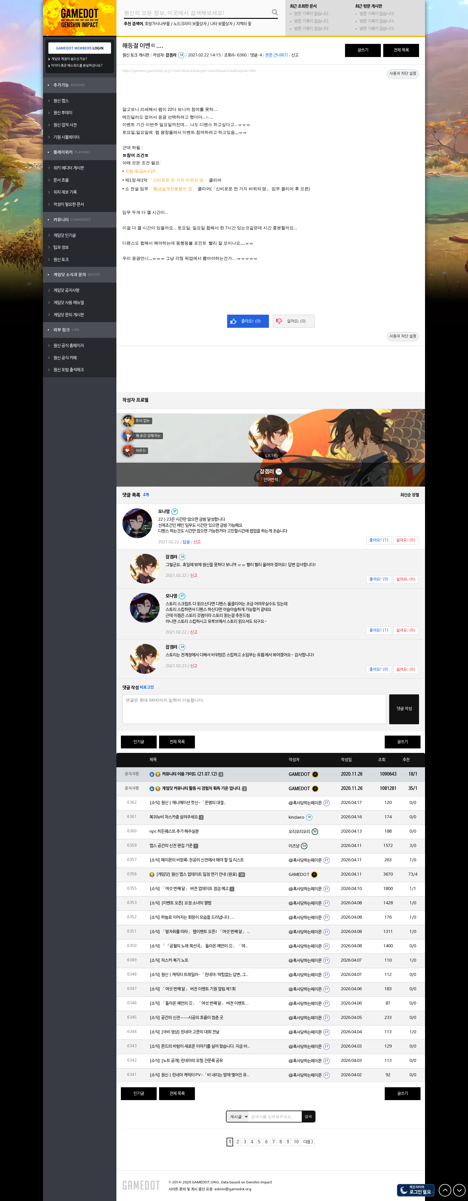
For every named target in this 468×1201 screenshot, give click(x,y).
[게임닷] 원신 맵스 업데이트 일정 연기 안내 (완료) (197, 874)
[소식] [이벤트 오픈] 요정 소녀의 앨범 (180, 903)
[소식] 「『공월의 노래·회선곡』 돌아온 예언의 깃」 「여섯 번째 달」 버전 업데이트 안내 (200, 946)
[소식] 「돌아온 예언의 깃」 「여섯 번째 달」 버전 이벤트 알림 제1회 (200, 1003)
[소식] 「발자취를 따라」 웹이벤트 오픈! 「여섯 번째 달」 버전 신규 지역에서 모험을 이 (200, 932)
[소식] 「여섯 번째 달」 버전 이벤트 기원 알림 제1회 (192, 989)
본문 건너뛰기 (276, 55)
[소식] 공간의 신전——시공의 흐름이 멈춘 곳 (186, 1018)
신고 (294, 55)
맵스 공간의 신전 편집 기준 (171, 846)
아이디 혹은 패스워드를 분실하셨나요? (77, 65)
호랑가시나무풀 (157, 24)
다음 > (308, 1142)
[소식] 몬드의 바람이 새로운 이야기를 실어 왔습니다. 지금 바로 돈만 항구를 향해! (200, 1046)
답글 (186, 542)
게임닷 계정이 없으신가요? (69, 59)
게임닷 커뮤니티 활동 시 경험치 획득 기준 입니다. (201, 788)
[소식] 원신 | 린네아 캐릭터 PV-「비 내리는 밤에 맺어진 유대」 (200, 1075)
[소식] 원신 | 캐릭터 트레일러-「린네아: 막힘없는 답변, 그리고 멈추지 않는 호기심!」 (200, 975)
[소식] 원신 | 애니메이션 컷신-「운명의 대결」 (189, 803)
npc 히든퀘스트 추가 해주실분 (174, 831)
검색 (308, 1116)
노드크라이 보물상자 (190, 24)
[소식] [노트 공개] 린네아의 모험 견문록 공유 (186, 1061)
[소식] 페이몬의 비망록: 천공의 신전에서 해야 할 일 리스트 (197, 860)
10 (296, 1142)
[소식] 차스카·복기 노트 (169, 960)
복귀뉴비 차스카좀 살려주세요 (174, 817)
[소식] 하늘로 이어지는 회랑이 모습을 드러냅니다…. (192, 917)
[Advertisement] (270, 92)
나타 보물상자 (221, 24)
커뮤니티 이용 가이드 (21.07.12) (190, 774)
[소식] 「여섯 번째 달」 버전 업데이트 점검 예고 (189, 889)
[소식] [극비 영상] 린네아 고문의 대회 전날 (184, 1032)
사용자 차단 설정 (403, 74)
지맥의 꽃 (243, 24)
